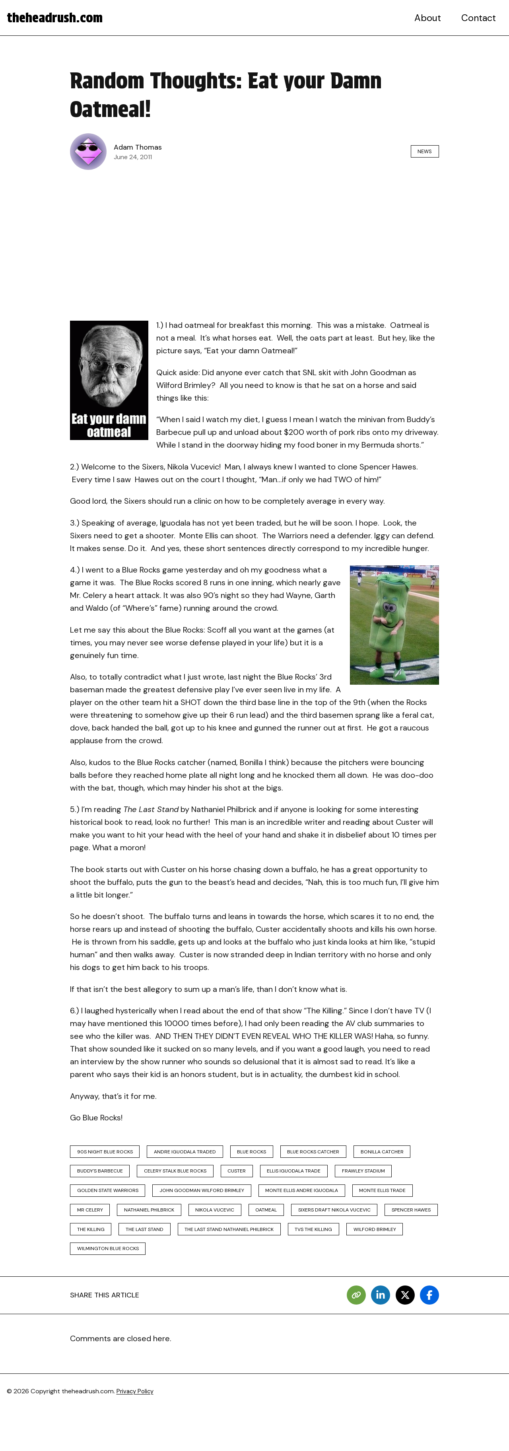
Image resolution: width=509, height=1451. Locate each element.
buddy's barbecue (177, 1175)
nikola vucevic (101, 1243)
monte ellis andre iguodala (119, 1221)
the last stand (100, 1266)
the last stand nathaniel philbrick (195, 1266)
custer (334, 1175)
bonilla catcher (103, 1175)
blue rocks (276, 1153)
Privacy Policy (137, 1433)
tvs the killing (290, 1266)
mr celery (275, 1221)
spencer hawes (325, 1243)
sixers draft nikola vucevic (238, 1243)
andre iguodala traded (200, 1153)
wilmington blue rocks (113, 1288)
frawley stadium (103, 1198)
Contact (479, 18)
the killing (387, 1243)
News (420, 151)
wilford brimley (360, 1266)
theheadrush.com (60, 18)
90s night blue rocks (110, 1153)
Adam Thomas (140, 147)
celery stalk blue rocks (263, 1175)
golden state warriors (185, 1198)
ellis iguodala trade (399, 1175)
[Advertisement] (254, 234)
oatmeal (160, 1243)
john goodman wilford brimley (290, 1198)
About (430, 18)
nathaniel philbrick (342, 1221)
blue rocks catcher (347, 1153)
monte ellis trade (210, 1221)
